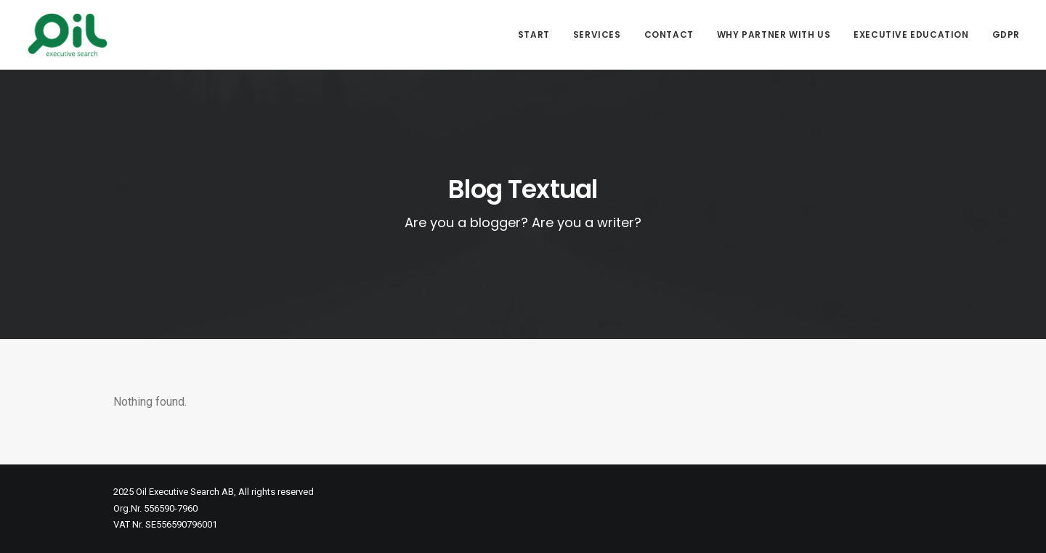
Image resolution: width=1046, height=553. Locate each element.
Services (597, 34)
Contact (669, 34)
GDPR (1006, 34)
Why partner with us (773, 34)
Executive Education (911, 34)
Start (534, 34)
